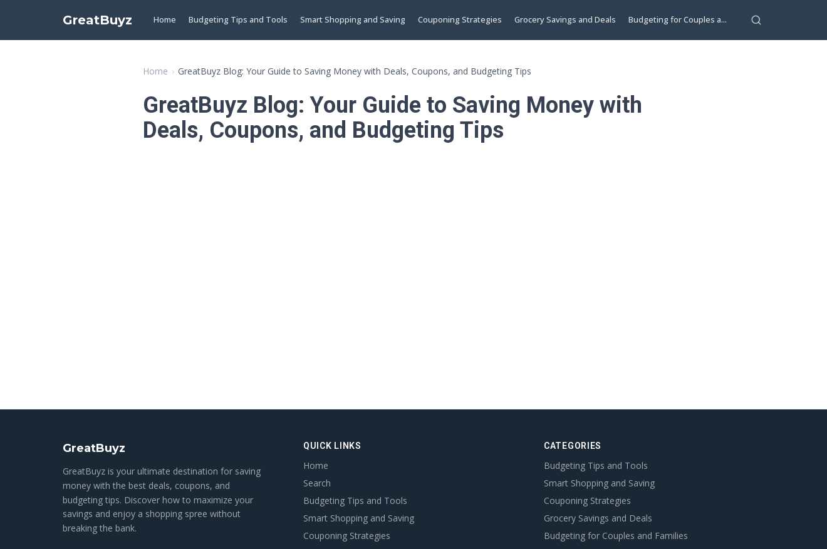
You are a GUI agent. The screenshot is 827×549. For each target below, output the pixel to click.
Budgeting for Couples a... (677, 19)
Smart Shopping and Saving (352, 19)
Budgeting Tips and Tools (238, 19)
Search (317, 483)
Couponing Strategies (460, 19)
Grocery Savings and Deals (565, 19)
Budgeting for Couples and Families (616, 535)
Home (164, 19)
